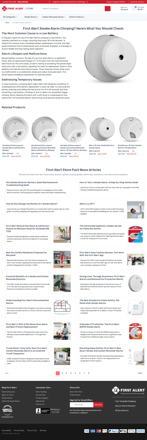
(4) (16, 153)
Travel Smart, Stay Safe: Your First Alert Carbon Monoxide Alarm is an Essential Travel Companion (26, 351)
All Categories (8, 17)
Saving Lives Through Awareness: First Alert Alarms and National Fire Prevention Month (102, 277)
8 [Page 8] (88, 373)
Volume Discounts (8, 392)
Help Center (40, 401)
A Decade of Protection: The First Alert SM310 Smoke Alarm (99, 325)
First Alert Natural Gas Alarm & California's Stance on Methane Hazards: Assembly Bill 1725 (27, 229)
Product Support (42, 398)
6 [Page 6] (79, 373)
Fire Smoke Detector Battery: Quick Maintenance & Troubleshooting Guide (32, 183)
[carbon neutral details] (14, 411)
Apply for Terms (8, 395)
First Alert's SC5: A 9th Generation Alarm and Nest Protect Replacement (27, 325)
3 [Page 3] (66, 373)
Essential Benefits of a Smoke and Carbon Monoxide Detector (27, 277)
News (8, 22)
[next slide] (87, 2)
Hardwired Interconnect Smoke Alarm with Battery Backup (13, 147)
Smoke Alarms (30, 17)
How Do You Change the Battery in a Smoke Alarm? (31, 204)
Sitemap (43, 430)
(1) (74, 153)
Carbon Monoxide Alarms (53, 17)
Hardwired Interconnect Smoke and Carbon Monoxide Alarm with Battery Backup (43, 147)
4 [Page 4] (70, 373)
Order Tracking (41, 392)
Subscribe (98, 405)
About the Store (76, 392)
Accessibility (6, 430)
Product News (75, 395)
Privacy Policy (19, 430)
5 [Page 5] (75, 373)
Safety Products (76, 17)
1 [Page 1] (57, 373)
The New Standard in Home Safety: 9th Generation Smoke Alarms (99, 301)
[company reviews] (48, 411)
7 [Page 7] (84, 373)
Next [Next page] (141, 373)
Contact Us (40, 404)
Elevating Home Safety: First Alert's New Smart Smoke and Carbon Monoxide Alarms (101, 349)
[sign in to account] (123, 8)
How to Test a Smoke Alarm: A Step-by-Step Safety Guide (109, 182)
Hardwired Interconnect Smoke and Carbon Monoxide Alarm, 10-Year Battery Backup (73, 147)
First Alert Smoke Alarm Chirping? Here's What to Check (32, 22)
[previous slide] (49, 2)
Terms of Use (32, 430)
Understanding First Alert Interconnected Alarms (27, 301)
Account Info (41, 395)
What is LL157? (87, 204)
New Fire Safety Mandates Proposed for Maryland (26, 254)
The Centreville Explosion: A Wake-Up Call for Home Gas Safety (101, 227)
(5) (45, 153)
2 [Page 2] (62, 373)
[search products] (107, 8)
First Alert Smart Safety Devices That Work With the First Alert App (102, 254)
